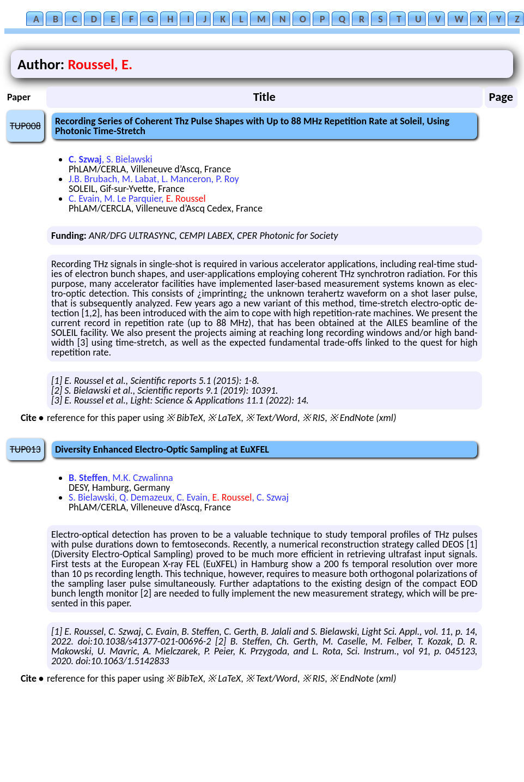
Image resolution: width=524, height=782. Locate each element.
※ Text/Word (271, 418)
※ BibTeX (184, 418)
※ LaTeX (224, 418)
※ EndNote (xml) (363, 418)
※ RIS (313, 418)
